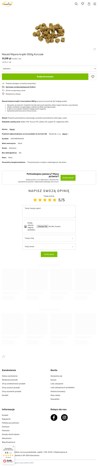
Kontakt (5, 395)
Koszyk (53, 380)
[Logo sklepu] (7, 3)
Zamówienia (9, 370)
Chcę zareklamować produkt (13, 384)
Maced (12, 129)
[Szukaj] (76, 4)
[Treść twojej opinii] (49, 211)
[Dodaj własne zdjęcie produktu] (56, 226)
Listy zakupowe (57, 384)
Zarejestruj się (56, 376)
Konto (54, 370)
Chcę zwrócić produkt (11, 387)
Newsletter (55, 399)
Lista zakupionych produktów (63, 387)
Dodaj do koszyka (45, 76)
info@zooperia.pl (60, 452)
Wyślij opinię (49, 254)
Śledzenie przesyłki (10, 380)
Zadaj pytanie (68, 178)
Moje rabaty (55, 395)
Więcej (64, 134)
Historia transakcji (58, 391)
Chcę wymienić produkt (11, 391)
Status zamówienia (9, 376)
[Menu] (95, 4)
